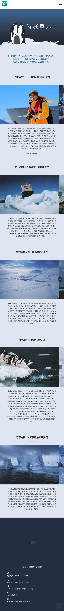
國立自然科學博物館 (32, 566)
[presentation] (60, 104)
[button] (29, 104)
